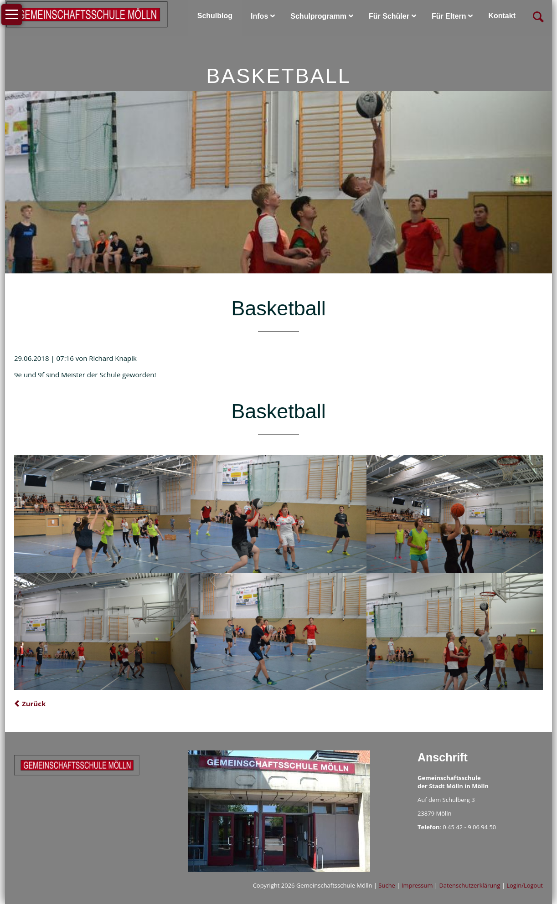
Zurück (34, 703)
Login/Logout (524, 885)
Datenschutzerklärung (469, 885)
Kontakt (502, 16)
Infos (259, 16)
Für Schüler (389, 16)
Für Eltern (449, 16)
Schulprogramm (318, 16)
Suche (386, 885)
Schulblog (214, 16)
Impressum (417, 885)
